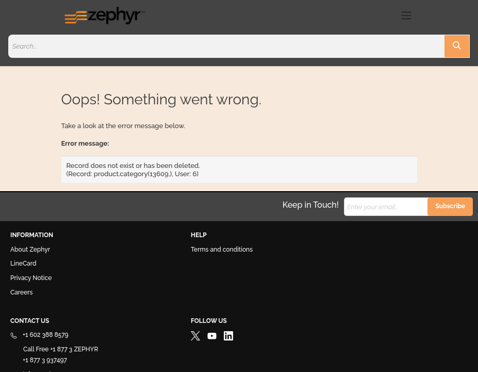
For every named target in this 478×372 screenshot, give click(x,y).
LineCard (23, 263)
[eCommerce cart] (387, 15)
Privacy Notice (31, 278)
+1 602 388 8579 (39, 334)
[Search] (457, 46)
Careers (21, 292)
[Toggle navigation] (406, 15)
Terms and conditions (222, 249)
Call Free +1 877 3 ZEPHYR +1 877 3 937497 (54, 355)
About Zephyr (30, 249)
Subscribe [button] (450, 206)
